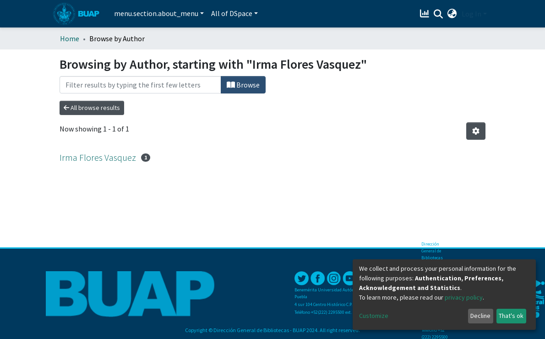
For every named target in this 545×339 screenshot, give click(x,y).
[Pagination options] (475, 131)
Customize (373, 316)
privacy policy (464, 297)
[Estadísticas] (425, 13)
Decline (480, 316)
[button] (452, 13)
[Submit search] (438, 14)
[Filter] (140, 84)
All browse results (92, 108)
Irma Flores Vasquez (98, 157)
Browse (243, 84)
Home (69, 38)
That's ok (511, 316)
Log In (471, 13)
